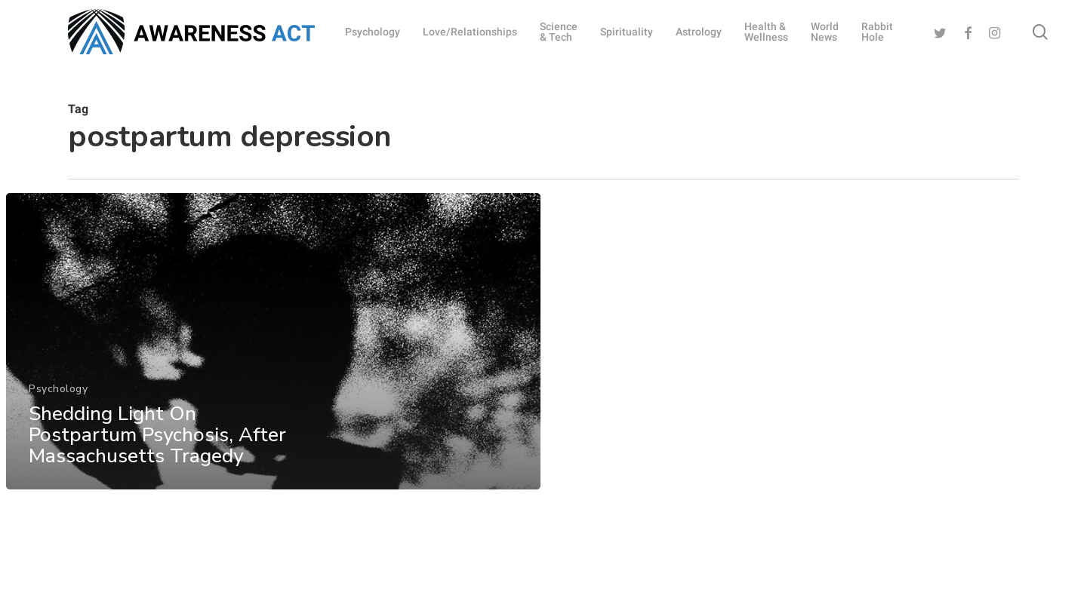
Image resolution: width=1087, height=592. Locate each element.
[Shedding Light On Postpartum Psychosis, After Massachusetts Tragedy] (272, 357)
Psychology (58, 404)
